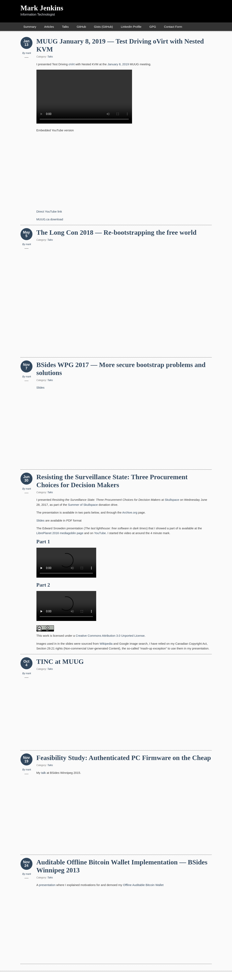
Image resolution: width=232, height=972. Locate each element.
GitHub (81, 26)
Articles (49, 26)
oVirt (72, 64)
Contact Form (173, 26)
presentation (47, 885)
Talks (65, 26)
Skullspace (172, 499)
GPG (152, 26)
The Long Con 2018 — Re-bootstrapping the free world (116, 232)
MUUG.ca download (49, 219)
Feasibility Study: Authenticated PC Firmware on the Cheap (123, 757)
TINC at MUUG (60, 661)
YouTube (100, 533)
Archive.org (129, 512)
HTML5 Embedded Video (84, 97)
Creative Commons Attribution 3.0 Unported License (110, 635)
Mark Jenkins (42, 8)
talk (43, 772)
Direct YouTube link (49, 211)
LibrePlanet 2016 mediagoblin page (59, 533)
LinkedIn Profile (131, 26)
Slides (40, 387)
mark (28, 53)
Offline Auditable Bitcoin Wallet (143, 885)
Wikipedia (106, 643)
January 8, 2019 (118, 64)
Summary (29, 26)
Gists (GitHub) (103, 26)
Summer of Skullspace (83, 504)
